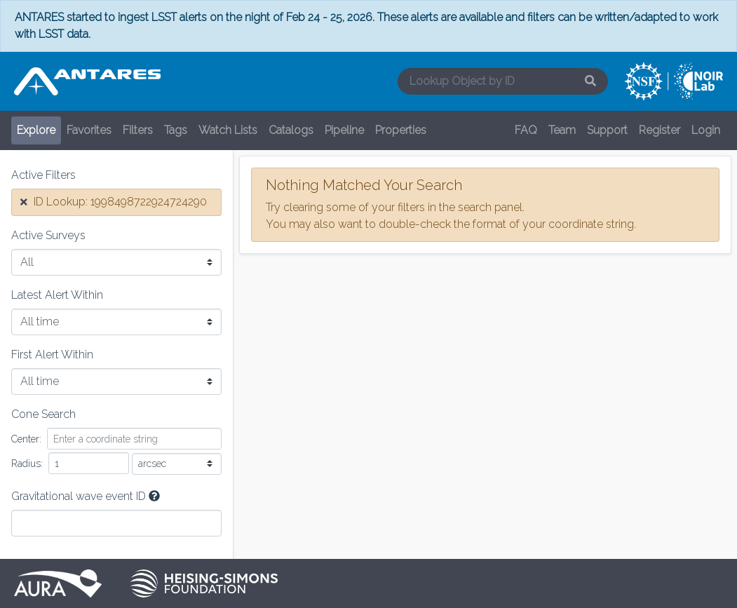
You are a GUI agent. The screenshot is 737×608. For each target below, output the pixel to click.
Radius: (27, 463)
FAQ (526, 130)
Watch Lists (227, 130)
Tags (175, 130)
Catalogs (291, 130)
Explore (36, 130)
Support (607, 130)
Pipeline (344, 130)
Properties (400, 130)
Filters (138, 130)
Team (562, 130)
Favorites (89, 130)
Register (659, 130)
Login (705, 130)
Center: (26, 439)
